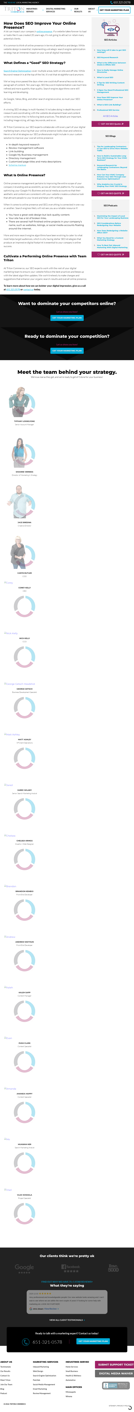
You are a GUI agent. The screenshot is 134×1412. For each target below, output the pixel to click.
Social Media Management (45, 1389)
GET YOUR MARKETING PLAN (114, 10)
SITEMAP (112, 1411)
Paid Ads (37, 1385)
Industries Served (31, 10)
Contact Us (5, 1380)
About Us (91, 10)
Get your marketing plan (67, 322)
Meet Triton (5, 1385)
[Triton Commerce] (14, 11)
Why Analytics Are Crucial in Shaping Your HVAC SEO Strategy (112, 185)
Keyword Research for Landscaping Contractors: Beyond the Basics (112, 167)
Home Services (73, 1371)
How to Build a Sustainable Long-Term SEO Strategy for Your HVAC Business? (112, 158)
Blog (2, 1393)
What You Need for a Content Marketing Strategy (110, 239)
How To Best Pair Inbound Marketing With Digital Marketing (112, 246)
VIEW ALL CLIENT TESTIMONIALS (66, 1324)
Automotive (71, 1385)
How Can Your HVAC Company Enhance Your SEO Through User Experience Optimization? (111, 177)
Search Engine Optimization (18, 70)
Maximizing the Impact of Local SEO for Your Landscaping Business (112, 217)
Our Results (78, 10)
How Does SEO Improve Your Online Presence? (110, 98)
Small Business (72, 1376)
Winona (69, 1401)
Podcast (4, 1398)
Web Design (38, 1376)
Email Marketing (40, 1393)
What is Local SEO (105, 77)
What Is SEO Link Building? (109, 105)
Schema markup (18, 168)
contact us (30, 292)
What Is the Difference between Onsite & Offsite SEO (111, 64)
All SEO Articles (110, 116)
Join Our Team (7, 1389)
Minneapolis (71, 1396)
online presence (45, 31)
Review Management (43, 1398)
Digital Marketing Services (55, 10)
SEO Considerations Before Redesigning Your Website (109, 224)
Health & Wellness (74, 1380)
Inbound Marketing (42, 1371)
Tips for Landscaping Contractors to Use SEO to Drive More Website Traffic (112, 148)
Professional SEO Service (108, 110)
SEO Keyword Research (107, 57)
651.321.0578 (13, 292)
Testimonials (6, 1371)
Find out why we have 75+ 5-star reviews (67, 1286)
